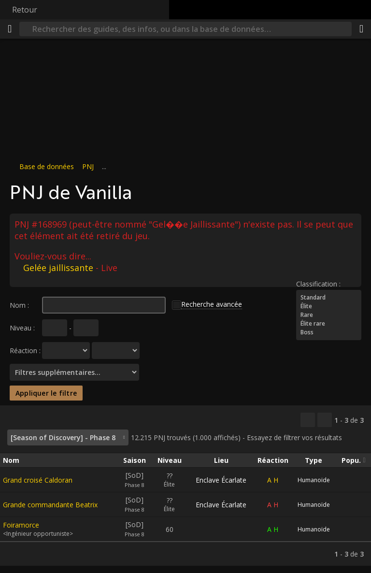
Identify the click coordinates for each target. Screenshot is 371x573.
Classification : (318, 283)
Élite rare (329, 323)
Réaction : (25, 350)
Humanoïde (314, 480)
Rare (329, 315)
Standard (329, 297)
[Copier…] (307, 420)
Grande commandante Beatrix (50, 504)
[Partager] (361, 29)
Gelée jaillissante (58, 267)
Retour (24, 9)
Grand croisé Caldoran (37, 480)
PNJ (88, 166)
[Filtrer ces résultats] (324, 420)
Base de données (46, 166)
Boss (329, 332)
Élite (329, 306)
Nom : (19, 305)
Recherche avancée (211, 304)
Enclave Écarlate (221, 480)
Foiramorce (21, 525)
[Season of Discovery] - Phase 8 (63, 437)
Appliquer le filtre (46, 393)
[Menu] (9, 29)
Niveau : (22, 327)
